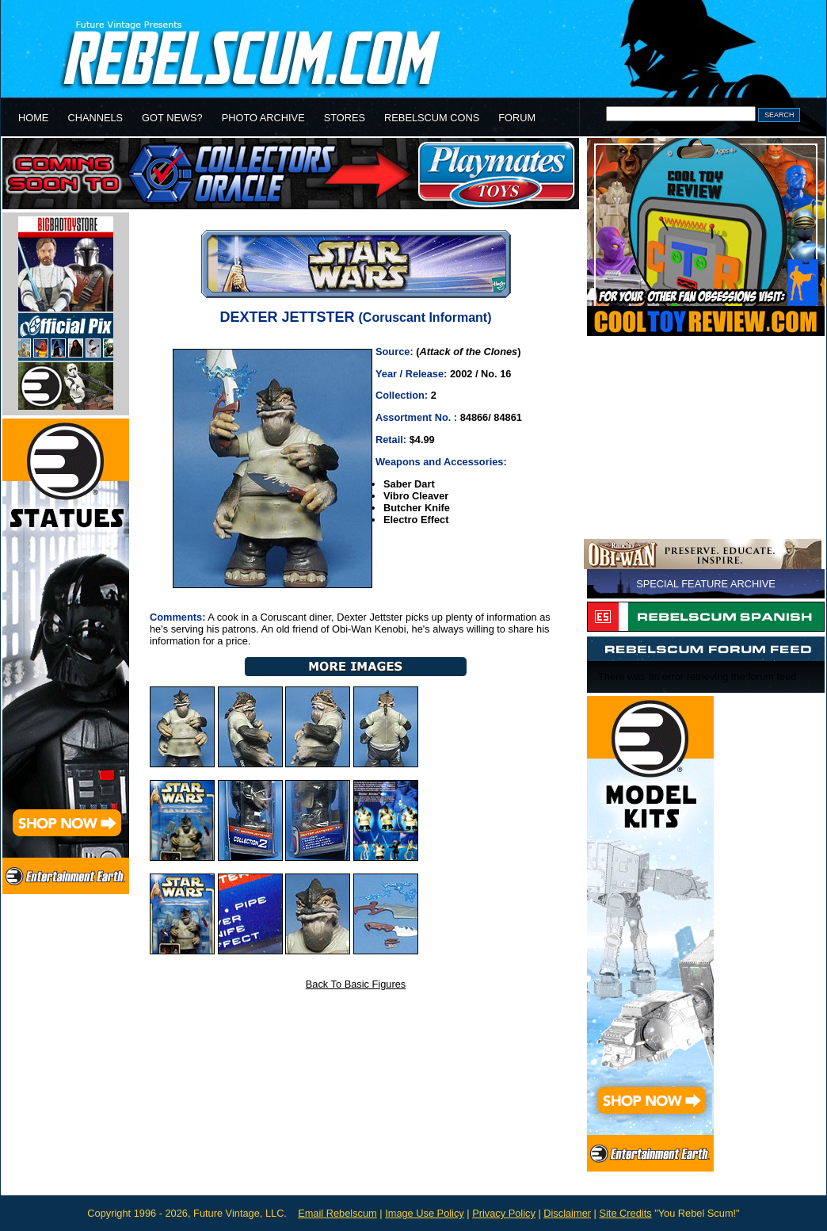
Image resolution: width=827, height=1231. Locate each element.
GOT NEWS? (172, 118)
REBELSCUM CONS (431, 118)
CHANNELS (95, 118)
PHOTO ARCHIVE (263, 118)
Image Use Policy (424, 1213)
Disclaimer (567, 1213)
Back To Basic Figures (356, 984)
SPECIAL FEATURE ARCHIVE (706, 584)
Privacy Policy (503, 1213)
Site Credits (625, 1213)
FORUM (516, 118)
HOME (33, 118)
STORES (344, 118)
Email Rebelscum (337, 1213)
